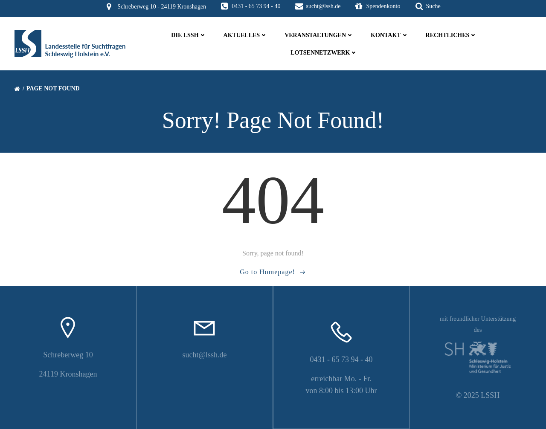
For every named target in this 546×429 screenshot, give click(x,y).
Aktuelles (246, 35)
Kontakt (390, 35)
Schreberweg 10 (68, 355)
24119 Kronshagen (68, 374)
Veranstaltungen (319, 35)
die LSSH (188, 35)
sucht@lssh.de (204, 355)
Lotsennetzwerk (323, 52)
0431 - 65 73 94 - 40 (341, 359)
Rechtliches (451, 35)
